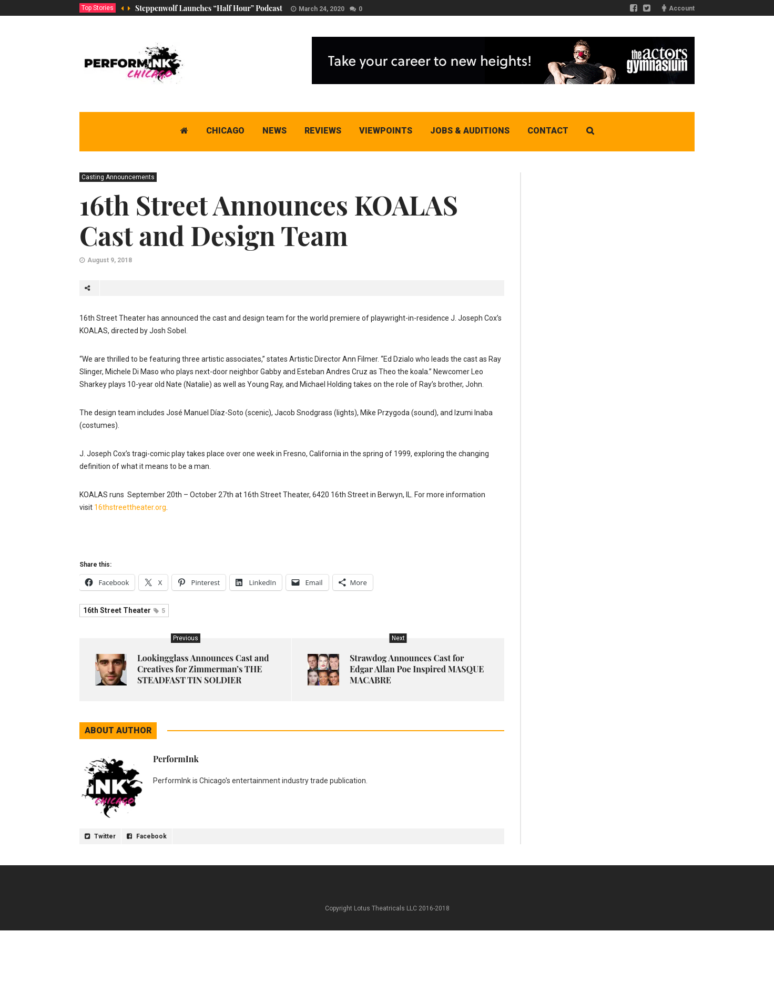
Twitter (100, 836)
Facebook (147, 836)
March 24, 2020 (321, 9)
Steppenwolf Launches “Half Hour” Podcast (208, 8)
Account (682, 8)
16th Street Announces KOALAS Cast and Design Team (268, 220)
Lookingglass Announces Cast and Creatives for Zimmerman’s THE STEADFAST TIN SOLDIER (203, 668)
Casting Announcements (118, 177)
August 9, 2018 (109, 260)
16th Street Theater (124, 610)
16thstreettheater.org (130, 507)
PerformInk (176, 758)
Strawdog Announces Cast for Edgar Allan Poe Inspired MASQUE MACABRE (417, 668)
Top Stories (98, 8)
